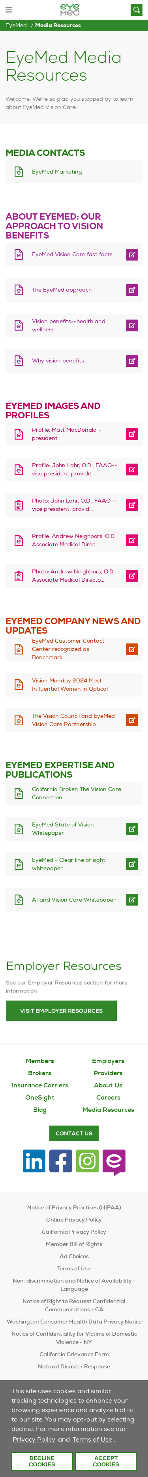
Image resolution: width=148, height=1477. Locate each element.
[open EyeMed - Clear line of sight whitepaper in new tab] (132, 864)
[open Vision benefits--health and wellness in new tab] (132, 325)
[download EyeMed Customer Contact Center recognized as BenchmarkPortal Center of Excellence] (64, 649)
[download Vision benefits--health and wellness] (64, 325)
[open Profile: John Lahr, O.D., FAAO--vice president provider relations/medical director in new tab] (132, 470)
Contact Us (74, 1133)
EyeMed (16, 25)
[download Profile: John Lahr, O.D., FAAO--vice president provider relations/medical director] (64, 470)
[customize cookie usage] (119, 1442)
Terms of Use (92, 1439)
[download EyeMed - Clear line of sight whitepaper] (64, 864)
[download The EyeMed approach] (64, 290)
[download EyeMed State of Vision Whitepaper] (64, 829)
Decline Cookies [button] (42, 1461)
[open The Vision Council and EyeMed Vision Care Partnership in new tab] (132, 720)
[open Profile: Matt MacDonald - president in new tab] (132, 434)
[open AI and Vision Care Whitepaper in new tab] (132, 900)
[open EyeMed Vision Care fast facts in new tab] (132, 254)
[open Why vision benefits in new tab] (132, 361)
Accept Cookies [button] (106, 1461)
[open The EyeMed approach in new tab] (132, 290)
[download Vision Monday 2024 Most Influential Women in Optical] (67, 684)
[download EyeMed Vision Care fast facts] (64, 254)
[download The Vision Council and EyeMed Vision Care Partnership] (64, 720)
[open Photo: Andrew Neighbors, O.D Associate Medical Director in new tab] (132, 576)
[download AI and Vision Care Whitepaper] (64, 900)
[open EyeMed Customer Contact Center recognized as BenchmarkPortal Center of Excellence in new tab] (132, 649)
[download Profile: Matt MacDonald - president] (64, 434)
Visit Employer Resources (61, 1030)
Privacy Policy (34, 1439)
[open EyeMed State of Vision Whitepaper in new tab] (132, 829)
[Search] (136, 10)
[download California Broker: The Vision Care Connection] (67, 793)
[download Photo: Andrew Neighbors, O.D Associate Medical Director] (64, 576)
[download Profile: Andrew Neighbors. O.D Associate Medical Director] (64, 540)
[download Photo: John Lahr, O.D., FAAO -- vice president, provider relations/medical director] (64, 505)
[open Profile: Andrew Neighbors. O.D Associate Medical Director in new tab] (132, 540)
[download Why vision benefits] (64, 360)
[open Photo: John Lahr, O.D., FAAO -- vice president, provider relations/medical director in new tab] (132, 505)
